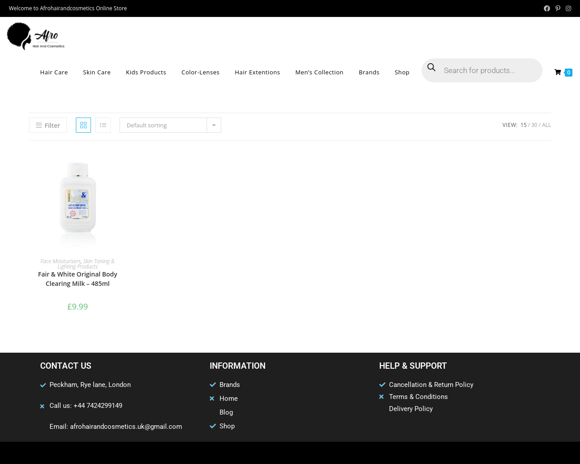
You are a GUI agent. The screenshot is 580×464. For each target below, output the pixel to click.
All (546, 125)
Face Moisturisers (61, 261)
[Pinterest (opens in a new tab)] (558, 8)
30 (534, 125)
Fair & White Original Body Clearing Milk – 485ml (77, 279)
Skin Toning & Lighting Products (86, 263)
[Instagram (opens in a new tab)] (567, 8)
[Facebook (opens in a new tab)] (547, 8)
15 (524, 125)
